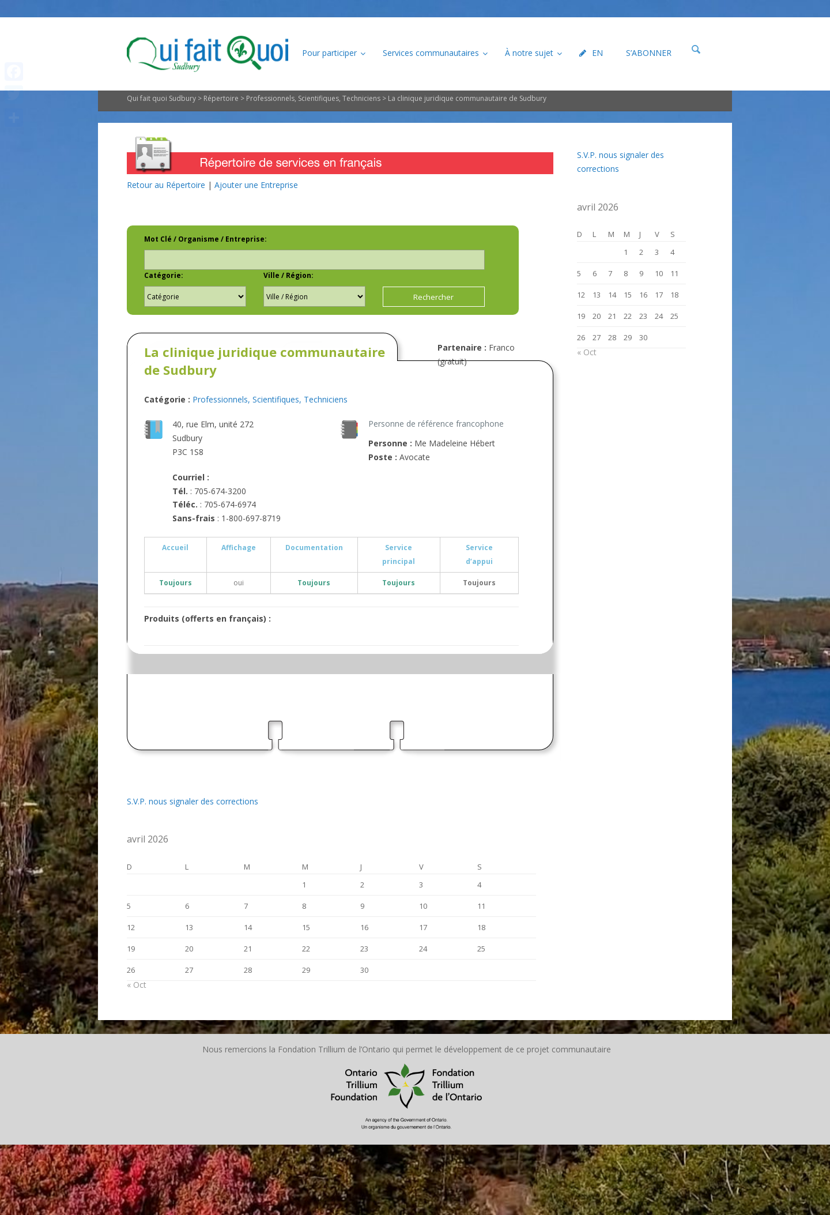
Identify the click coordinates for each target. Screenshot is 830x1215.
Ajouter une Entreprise (256, 184)
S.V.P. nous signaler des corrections (192, 801)
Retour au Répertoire (166, 184)
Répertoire (221, 98)
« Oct (136, 984)
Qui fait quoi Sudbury (161, 98)
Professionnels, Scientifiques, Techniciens (313, 98)
